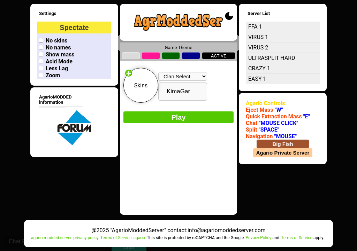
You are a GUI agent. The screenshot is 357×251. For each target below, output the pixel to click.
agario (139, 237)
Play (178, 117)
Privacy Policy (258, 237)
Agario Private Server (283, 153)
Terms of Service (116, 237)
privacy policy (85, 237)
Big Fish (282, 144)
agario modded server (51, 237)
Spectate (74, 27)
